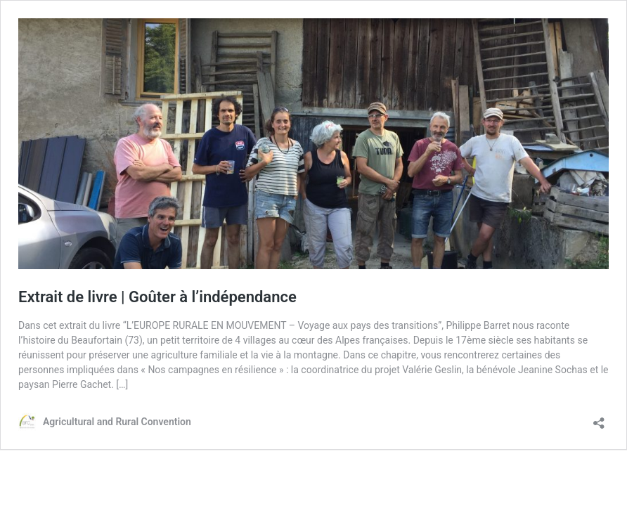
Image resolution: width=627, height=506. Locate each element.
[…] (122, 384)
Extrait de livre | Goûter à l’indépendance (157, 297)
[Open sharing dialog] (599, 418)
